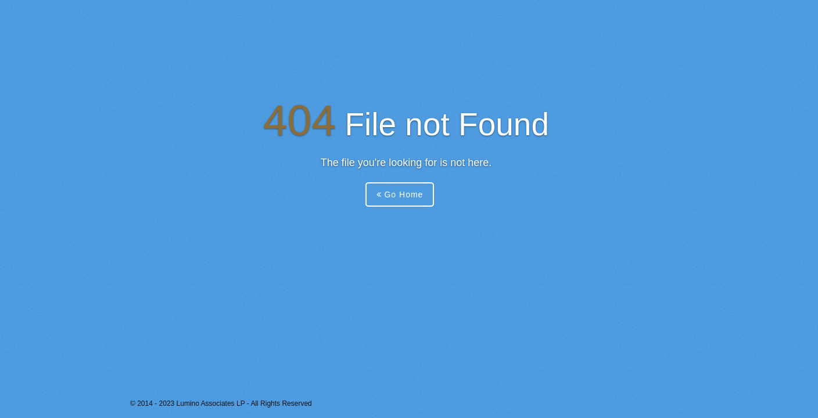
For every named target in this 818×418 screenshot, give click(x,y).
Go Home (400, 194)
